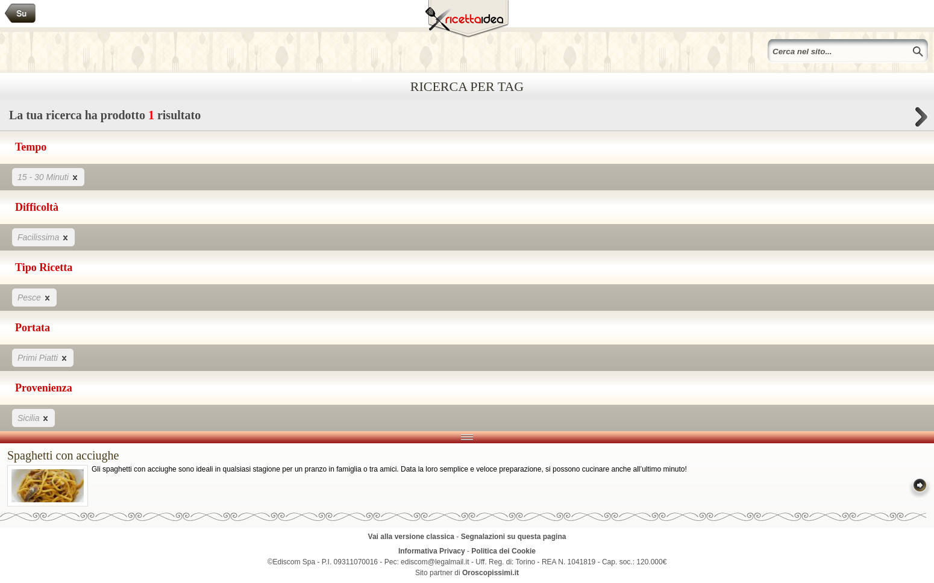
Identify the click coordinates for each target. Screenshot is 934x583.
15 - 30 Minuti (48, 177)
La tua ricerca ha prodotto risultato (467, 118)
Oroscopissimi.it (490, 573)
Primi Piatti (42, 357)
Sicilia (33, 418)
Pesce (34, 297)
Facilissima (43, 237)
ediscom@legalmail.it (435, 562)
